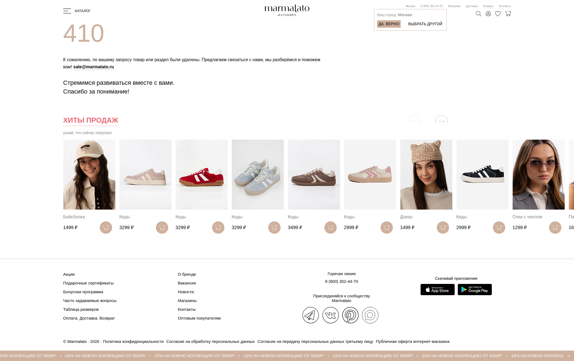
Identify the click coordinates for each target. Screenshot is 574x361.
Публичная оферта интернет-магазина (412, 341)
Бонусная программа (83, 291)
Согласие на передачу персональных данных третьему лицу (315, 341)
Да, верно (388, 24)
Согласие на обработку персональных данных (210, 341)
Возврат (488, 6)
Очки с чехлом (527, 217)
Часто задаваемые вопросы (90, 300)
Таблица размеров (81, 309)
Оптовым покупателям (199, 318)
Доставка (472, 6)
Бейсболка (74, 217)
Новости (186, 291)
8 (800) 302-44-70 (431, 6)
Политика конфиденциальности (133, 341)
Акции (69, 274)
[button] (441, 121)
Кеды (124, 217)
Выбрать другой (425, 24)
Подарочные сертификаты (88, 283)
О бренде (187, 274)
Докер (406, 217)
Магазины (454, 6)
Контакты (505, 6)
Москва (410, 6)
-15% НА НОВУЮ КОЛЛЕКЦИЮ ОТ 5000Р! (111, 355)
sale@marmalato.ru (93, 66)
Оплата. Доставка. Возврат (89, 318)
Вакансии (187, 283)
